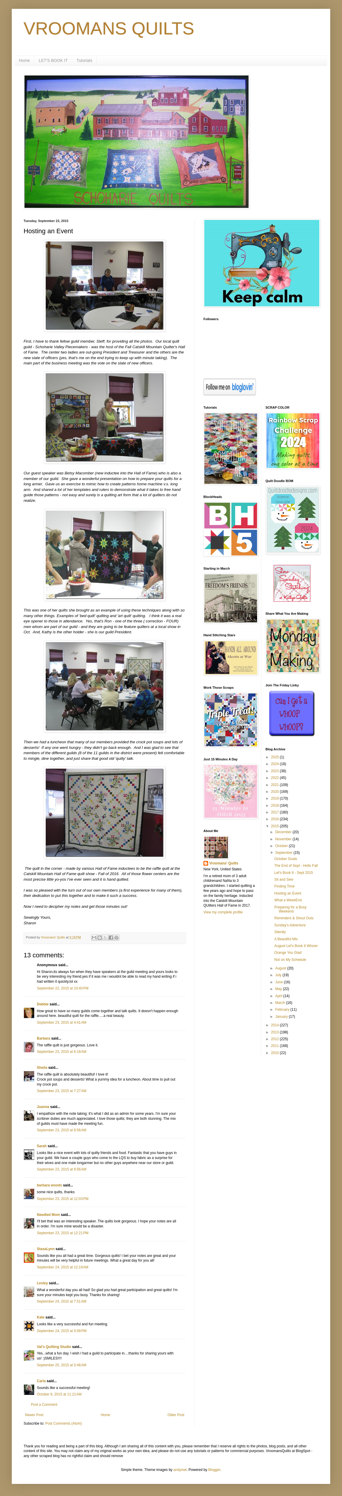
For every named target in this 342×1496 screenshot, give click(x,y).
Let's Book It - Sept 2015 (293, 873)
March (280, 1003)
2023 (275, 771)
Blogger (214, 1470)
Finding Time (284, 886)
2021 (275, 785)
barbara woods (49, 1185)
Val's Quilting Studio (54, 1347)
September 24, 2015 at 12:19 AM (62, 1267)
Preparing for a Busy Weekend (290, 909)
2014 (275, 1025)
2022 (275, 778)
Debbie (43, 1004)
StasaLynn (46, 1249)
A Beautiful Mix (285, 939)
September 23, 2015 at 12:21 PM (62, 1233)
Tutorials (84, 60)
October (282, 846)
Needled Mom (48, 1215)
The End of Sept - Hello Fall (296, 866)
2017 (275, 812)
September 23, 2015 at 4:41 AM (61, 1022)
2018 (275, 805)
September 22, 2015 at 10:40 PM (62, 988)
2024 (275, 764)
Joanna (43, 1107)
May (279, 989)
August (281, 968)
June (279, 982)
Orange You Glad (287, 953)
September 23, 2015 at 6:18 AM (61, 1052)
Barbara (43, 1038)
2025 (275, 757)
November (283, 839)
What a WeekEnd (288, 900)
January (282, 1017)
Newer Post (34, 1415)
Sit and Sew (283, 879)
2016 (275, 819)
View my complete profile (223, 912)
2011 (275, 1046)
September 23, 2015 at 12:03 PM (62, 1199)
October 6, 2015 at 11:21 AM (59, 1394)
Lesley (42, 1283)
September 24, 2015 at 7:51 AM (61, 1301)
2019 (275, 798)
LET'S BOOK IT (53, 60)
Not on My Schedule (290, 960)
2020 (275, 792)
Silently (280, 932)
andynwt (180, 1470)
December (283, 832)
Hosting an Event (287, 893)
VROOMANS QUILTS (109, 28)
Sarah (42, 1146)
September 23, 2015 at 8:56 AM (61, 1130)
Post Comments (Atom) (63, 1423)
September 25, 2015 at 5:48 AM (61, 1365)
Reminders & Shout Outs (293, 918)
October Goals (285, 859)
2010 (275, 1053)
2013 (275, 1032)
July (278, 975)
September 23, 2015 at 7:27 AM (61, 1091)
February (282, 1009)
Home (24, 60)
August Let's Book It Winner (296, 946)
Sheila (42, 1068)
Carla (41, 1381)
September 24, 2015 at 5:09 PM (61, 1331)
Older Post (175, 1415)
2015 (275, 826)
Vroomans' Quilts (223, 863)
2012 (275, 1039)
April (279, 996)
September (284, 853)
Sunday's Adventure (289, 925)
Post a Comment (44, 1405)
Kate (41, 1317)
